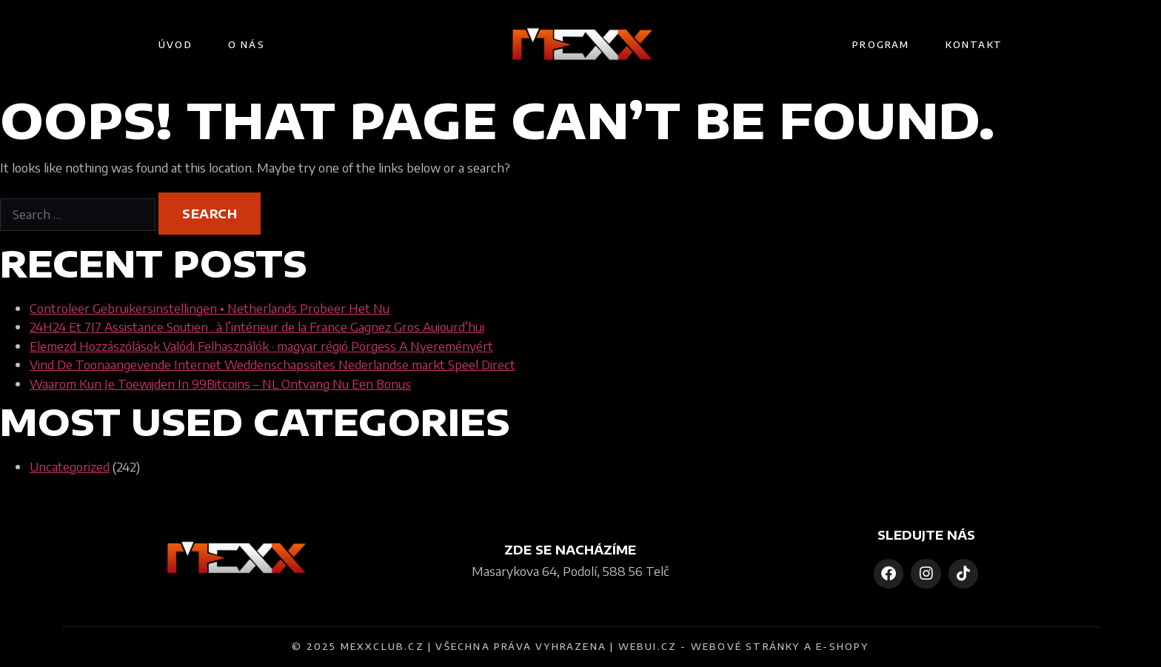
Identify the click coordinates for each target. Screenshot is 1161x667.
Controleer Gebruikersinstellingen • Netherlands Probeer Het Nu (209, 308)
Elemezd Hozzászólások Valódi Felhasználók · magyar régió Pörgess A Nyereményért (261, 346)
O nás (246, 44)
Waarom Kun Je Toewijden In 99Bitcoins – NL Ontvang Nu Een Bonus (220, 383)
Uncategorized (70, 466)
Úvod (175, 44)
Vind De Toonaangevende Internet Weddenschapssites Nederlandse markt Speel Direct (272, 364)
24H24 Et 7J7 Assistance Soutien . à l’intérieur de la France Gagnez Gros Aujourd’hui (257, 326)
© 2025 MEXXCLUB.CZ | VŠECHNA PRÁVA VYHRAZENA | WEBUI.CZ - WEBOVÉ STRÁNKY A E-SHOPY (580, 646)
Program (880, 44)
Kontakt (974, 44)
